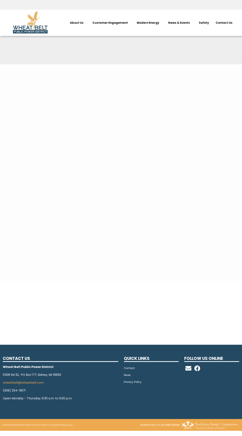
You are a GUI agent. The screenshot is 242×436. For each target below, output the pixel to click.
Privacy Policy (132, 382)
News (127, 375)
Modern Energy (148, 23)
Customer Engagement (110, 23)
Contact (129, 368)
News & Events (179, 23)
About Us (77, 23)
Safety (204, 23)
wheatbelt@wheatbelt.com (23, 382)
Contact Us (224, 23)
